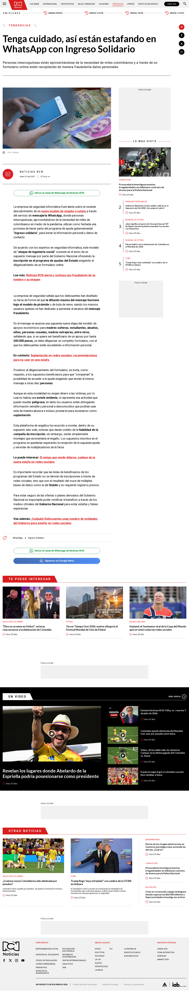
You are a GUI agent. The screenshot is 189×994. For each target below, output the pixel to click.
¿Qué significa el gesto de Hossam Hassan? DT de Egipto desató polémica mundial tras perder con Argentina (147, 226)
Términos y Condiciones (134, 988)
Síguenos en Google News (56, 561)
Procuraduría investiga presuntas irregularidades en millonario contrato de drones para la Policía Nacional (141, 187)
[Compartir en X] (181, 43)
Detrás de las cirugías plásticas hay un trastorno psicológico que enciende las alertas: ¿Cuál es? (165, 847)
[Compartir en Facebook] (181, 35)
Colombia (34, 4)
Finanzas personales (136, 202)
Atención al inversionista (42, 975)
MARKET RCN (163, 963)
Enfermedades (152, 840)
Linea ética (67, 967)
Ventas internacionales (74, 963)
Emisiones (11, 13)
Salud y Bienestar (86, 4)
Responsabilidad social (47, 952)
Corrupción (125, 180)
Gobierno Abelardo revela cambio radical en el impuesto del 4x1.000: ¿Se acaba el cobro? (146, 207)
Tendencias (117, 4)
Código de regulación (46, 963)
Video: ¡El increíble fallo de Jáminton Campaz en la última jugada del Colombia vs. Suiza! (163, 753)
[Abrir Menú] (4, 4)
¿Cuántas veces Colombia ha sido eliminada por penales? (30, 883)
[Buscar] (184, 4)
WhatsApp (18, 538)
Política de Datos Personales (85, 988)
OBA (64, 971)
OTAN (127, 259)
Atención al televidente (47, 958)
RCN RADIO (100, 959)
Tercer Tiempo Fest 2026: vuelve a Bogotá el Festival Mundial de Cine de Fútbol (92, 628)
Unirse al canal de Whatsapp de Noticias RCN (56, 193)
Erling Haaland (137, 622)
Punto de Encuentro (148, 4)
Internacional (50, 4)
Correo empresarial (46, 967)
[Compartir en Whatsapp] (181, 52)
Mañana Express (52, 13)
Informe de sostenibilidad (69, 959)
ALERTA (98, 966)
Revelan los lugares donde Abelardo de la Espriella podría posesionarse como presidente (51, 773)
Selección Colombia (13, 622)
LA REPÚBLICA (130, 952)
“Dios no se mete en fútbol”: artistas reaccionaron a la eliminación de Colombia (27, 628)
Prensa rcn (41, 971)
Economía (104, 4)
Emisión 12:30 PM (93, 13)
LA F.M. (98, 963)
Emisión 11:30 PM (174, 13)
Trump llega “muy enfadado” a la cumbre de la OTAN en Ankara (146, 264)
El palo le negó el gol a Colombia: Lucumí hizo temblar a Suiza (162, 773)
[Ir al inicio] (18, 5)
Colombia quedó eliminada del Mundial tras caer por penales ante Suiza (162, 732)
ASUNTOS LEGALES (132, 956)
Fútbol (69, 622)
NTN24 (98, 952)
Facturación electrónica (68, 953)
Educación (150, 887)
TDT (111, 952)
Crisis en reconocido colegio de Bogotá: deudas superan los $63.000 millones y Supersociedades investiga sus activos (164, 896)
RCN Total (100, 956)
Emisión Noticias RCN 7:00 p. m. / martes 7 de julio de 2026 (163, 712)
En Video (18, 697)
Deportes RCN (67, 4)
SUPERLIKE (161, 959)
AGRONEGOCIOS (131, 959)
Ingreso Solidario (36, 538)
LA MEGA (99, 973)
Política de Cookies (110, 988)
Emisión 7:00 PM (134, 13)
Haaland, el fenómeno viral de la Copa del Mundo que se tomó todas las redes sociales (155, 628)
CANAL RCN (171, 4)
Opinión (130, 4)
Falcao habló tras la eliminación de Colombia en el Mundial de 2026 (147, 246)
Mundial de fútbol (134, 220)
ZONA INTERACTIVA (165, 956)
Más (177, 697)
